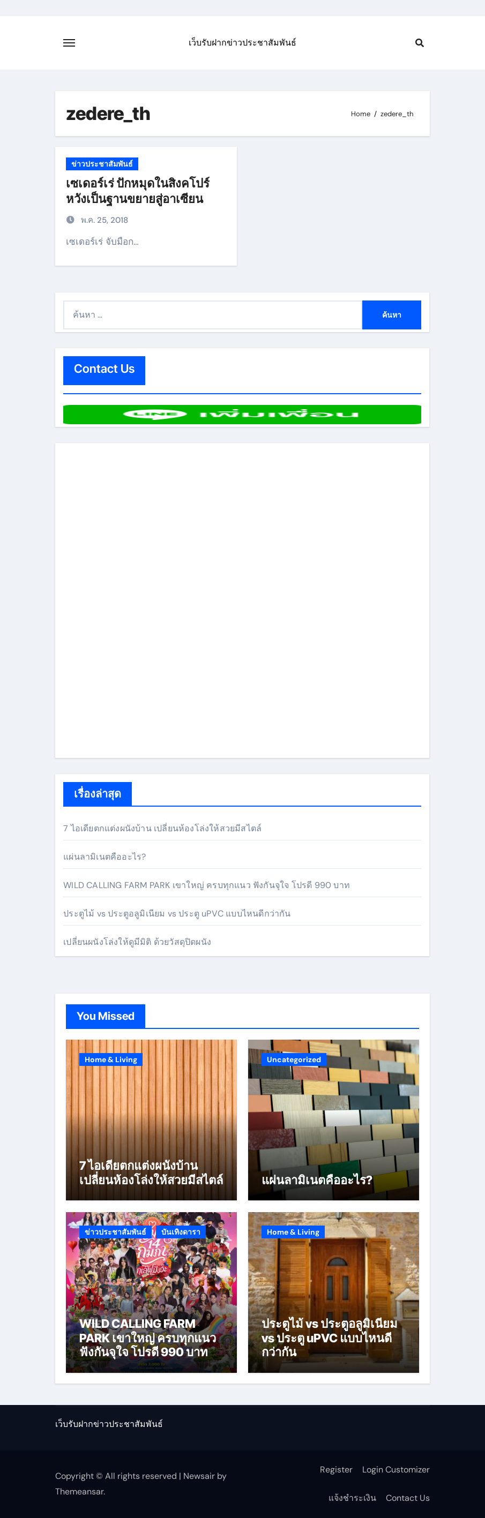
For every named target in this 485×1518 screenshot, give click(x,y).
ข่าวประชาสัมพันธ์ (102, 164)
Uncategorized (294, 1059)
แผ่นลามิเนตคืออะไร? (104, 856)
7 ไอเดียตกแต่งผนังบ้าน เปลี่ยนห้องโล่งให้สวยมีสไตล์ (162, 828)
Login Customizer (396, 1469)
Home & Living (111, 1059)
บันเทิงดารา (180, 1232)
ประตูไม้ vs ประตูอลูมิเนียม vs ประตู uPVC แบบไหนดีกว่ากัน (176, 913)
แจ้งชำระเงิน (352, 1498)
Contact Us (408, 1498)
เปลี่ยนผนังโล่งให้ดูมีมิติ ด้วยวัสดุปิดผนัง (137, 942)
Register (336, 1469)
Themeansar (79, 1491)
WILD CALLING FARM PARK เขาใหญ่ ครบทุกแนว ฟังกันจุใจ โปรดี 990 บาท (206, 885)
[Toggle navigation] (69, 42)
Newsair (199, 1476)
